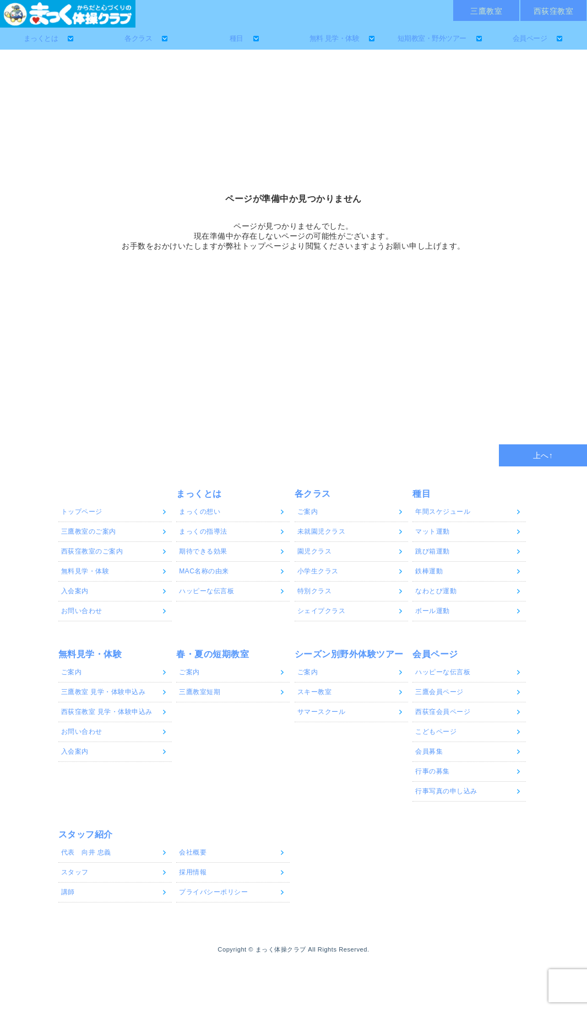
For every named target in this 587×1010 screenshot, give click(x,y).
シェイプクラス (321, 611)
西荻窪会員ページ (442, 712)
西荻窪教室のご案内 (92, 551)
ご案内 (307, 511)
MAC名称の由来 (204, 571)
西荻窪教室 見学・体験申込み (107, 712)
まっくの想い (199, 511)
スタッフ (75, 872)
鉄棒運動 (429, 571)
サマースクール (321, 712)
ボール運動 (432, 611)
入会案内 (75, 591)
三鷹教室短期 (199, 692)
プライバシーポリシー (213, 892)
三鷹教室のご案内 (88, 531)
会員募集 (429, 751)
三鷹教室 (486, 11)
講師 (68, 892)
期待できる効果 (203, 551)
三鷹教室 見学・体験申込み (103, 692)
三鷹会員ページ (439, 692)
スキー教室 (314, 692)
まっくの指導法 (203, 531)
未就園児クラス (321, 531)
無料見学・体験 (85, 571)
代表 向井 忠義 (86, 852)
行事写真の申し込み (446, 791)
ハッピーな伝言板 (206, 591)
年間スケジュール (442, 511)
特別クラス (314, 591)
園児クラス (314, 551)
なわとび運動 (435, 591)
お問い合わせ (81, 611)
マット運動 (432, 531)
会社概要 (192, 852)
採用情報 (192, 872)
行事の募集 (432, 771)
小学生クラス (318, 571)
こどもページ (435, 731)
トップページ (81, 511)
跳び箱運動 (432, 551)
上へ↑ (543, 455)
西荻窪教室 (554, 11)
